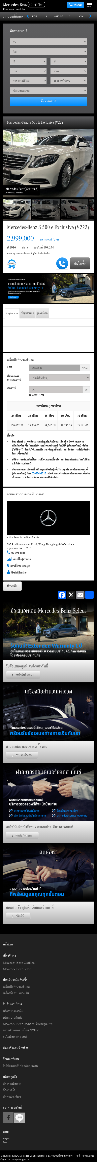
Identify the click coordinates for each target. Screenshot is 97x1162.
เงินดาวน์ (11, 388)
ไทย (5, 1142)
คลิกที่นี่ (18, 916)
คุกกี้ (78, 1156)
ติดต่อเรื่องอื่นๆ (12, 1096)
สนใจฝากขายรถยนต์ (15, 1036)
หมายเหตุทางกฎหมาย (18, 1159)
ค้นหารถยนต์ (48, 101)
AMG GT (58, 16)
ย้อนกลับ (12, 585)
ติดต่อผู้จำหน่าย (18, 572)
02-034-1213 (39, 473)
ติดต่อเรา (75, 4)
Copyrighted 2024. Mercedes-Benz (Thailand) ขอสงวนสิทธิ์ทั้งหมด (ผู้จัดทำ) (37, 1156)
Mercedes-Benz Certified (19, 962)
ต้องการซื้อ (9, 1090)
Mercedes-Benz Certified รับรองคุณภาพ (27, 1024)
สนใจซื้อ (80, 263)
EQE (34, 16)
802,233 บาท (36, 395)
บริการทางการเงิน (13, 1011)
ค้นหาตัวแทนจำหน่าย (15, 1047)
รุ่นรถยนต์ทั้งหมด (13, 16)
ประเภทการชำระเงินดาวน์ (14, 378)
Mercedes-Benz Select (17, 969)
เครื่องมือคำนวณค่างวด (16, 987)
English (6, 1138)
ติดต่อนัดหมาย (22, 835)
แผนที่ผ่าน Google (20, 566)
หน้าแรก (8, 944)
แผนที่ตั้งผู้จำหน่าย (22, 559)
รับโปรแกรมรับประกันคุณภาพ (20, 1066)
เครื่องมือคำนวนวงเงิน (16, 993)
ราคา (9, 367)
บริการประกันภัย (12, 1017)
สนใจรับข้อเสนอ (23, 674)
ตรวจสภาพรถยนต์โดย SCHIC (21, 1030)
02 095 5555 (18, 552)
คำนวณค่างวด (22, 755)
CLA (81, 16)
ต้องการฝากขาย (12, 1083)
